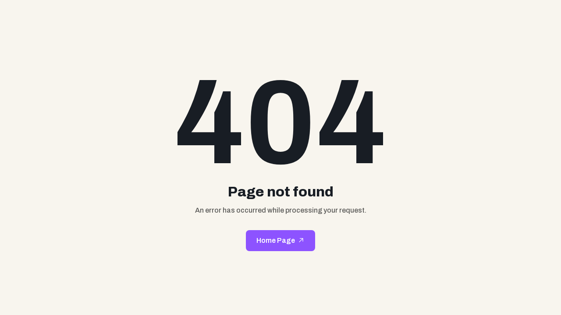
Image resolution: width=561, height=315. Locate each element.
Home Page (275, 240)
